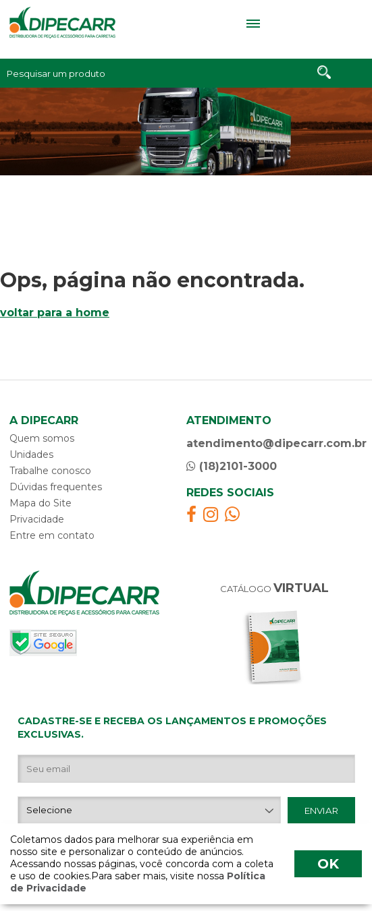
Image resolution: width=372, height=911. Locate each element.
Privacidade (36, 519)
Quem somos (41, 438)
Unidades (31, 454)
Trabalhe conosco (50, 471)
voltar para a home (54, 312)
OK (328, 864)
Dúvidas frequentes (55, 487)
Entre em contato (52, 535)
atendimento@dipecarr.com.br (274, 443)
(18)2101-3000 (231, 466)
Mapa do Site (40, 503)
